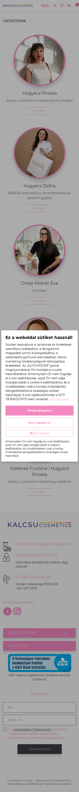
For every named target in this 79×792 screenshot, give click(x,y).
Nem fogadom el (39, 422)
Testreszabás (40, 433)
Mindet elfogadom (39, 410)
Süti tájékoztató (60, 399)
